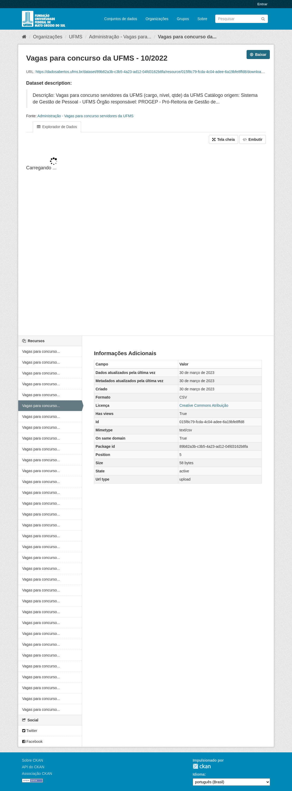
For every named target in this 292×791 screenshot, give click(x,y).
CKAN (202, 766)
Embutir (252, 139)
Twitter (29, 731)
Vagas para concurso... (41, 351)
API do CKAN (33, 767)
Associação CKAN (37, 773)
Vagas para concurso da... (187, 36)
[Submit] (263, 18)
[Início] (24, 36)
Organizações (156, 19)
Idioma (199, 774)
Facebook (32, 741)
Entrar (262, 4)
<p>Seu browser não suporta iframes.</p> (146, 240)
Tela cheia (223, 139)
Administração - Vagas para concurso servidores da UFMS (85, 116)
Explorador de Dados (57, 127)
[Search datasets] (241, 19)
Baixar (258, 54)
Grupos (183, 19)
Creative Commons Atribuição (204, 405)
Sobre (202, 19)
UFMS (75, 36)
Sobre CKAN (32, 760)
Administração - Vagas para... (120, 36)
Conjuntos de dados (120, 19)
